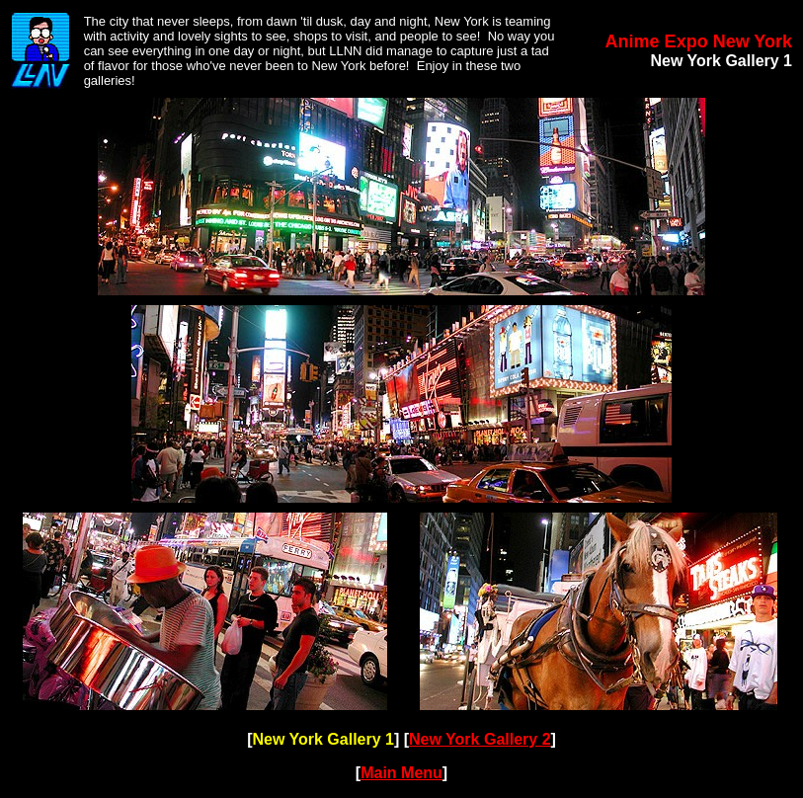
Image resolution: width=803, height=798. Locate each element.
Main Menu (401, 772)
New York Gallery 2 (479, 739)
